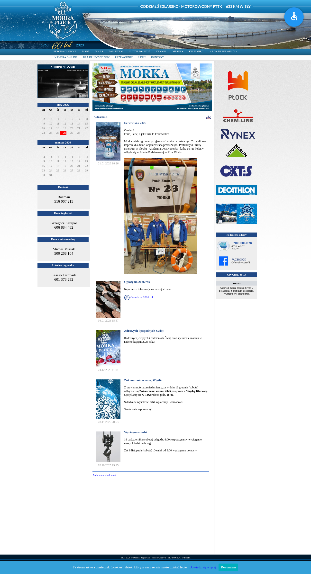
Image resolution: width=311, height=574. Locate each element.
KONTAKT (157, 57)
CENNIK (161, 51)
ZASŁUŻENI (116, 51)
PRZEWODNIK (124, 57)
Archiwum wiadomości (105, 475)
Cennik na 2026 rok (142, 297)
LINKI (142, 57)
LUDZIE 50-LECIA (140, 51)
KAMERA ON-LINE (66, 57)
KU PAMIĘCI (196, 51)
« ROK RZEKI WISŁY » (223, 51)
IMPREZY (177, 51)
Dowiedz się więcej (202, 567)
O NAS (99, 51)
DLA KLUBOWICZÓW (96, 57)
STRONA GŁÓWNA (64, 51)
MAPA (86, 51)
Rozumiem (228, 567)
